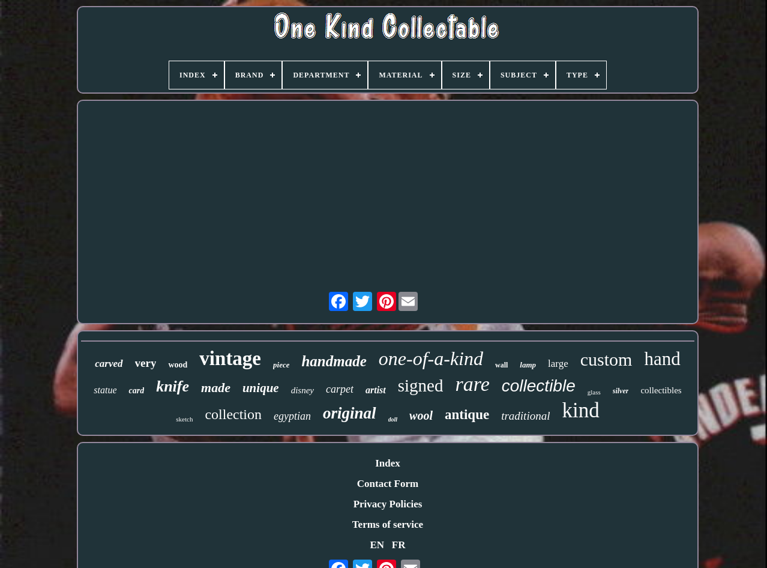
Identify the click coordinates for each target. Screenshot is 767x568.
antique (467, 414)
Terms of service (387, 524)
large (558, 363)
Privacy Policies (388, 504)
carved (108, 363)
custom (606, 359)
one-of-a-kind (431, 358)
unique (260, 388)
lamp (528, 364)
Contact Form (387, 483)
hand (662, 358)
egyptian (292, 416)
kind (580, 410)
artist (375, 390)
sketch (184, 419)
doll (393, 419)
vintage (230, 358)
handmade (333, 361)
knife (172, 386)
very (146, 363)
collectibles (660, 390)
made (215, 387)
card (136, 390)
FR (399, 545)
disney (302, 390)
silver (621, 391)
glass (594, 392)
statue (105, 390)
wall (501, 365)
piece (281, 364)
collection (233, 414)
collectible (539, 385)
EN (377, 545)
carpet (339, 389)
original (349, 413)
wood (177, 364)
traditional (525, 415)
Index (387, 463)
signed (421, 385)
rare (472, 384)
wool (421, 415)
